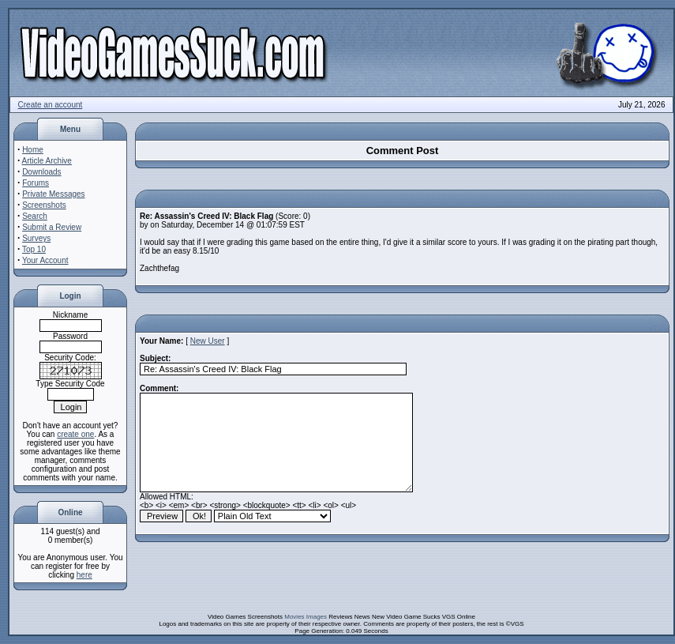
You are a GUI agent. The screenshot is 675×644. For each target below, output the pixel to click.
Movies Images (305, 616)
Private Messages (53, 194)
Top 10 (34, 249)
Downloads (41, 172)
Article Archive (47, 160)
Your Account (45, 260)
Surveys (36, 238)
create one (75, 434)
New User (207, 341)
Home (32, 149)
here (84, 575)
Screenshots (44, 205)
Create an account (50, 104)
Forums (35, 183)
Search (34, 216)
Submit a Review (51, 227)
